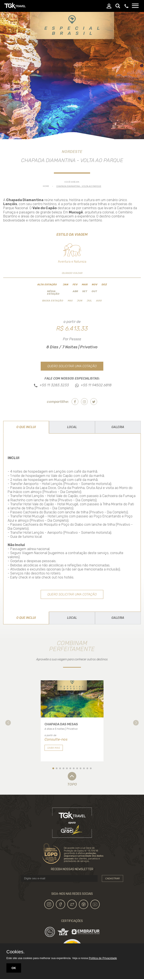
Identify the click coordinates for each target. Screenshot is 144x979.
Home (46, 186)
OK (14, 968)
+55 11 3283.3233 (54, 385)
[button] (8, 722)
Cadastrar (112, 878)
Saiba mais (53, 748)
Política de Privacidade (103, 958)
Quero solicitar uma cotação (72, 366)
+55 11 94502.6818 (96, 385)
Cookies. (15, 952)
